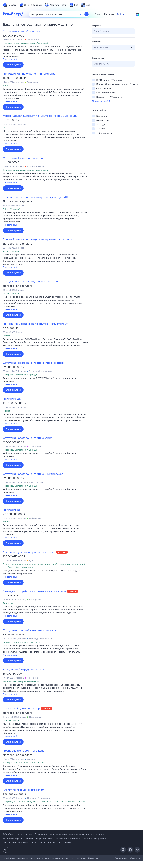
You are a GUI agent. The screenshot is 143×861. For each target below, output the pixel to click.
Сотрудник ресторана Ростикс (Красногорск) (33, 362)
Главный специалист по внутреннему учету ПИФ (35, 197)
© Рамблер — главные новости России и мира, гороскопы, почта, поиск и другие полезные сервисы (53, 834)
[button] (45, 53)
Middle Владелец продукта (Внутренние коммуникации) (40, 115)
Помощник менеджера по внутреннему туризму (35, 323)
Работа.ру (135, 858)
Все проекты (65, 842)
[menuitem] (9, 5)
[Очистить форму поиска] (81, 14)
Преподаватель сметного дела (23, 750)
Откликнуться (13, 64)
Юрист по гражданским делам (23, 789)
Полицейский (12, 398)
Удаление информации (94, 838)
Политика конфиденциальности (19, 842)
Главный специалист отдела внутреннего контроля (37, 239)
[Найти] (86, 14)
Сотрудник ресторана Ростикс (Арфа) (28, 438)
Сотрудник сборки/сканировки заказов (29, 630)
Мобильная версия (12, 838)
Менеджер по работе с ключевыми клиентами (34, 591)
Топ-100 (52, 842)
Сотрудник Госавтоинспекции (23, 158)
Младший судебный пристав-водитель (29, 552)
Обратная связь (44, 838)
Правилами (93, 858)
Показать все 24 (101, 101)
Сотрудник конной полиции (22, 31)
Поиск (98, 14)
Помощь (29, 838)
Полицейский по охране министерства (29, 73)
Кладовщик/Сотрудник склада (23, 669)
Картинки (109, 14)
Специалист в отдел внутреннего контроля (32, 281)
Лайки (42, 842)
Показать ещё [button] (10, 59)
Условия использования (67, 838)
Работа (121, 14)
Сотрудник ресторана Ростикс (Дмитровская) (33, 474)
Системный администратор (21, 708)
